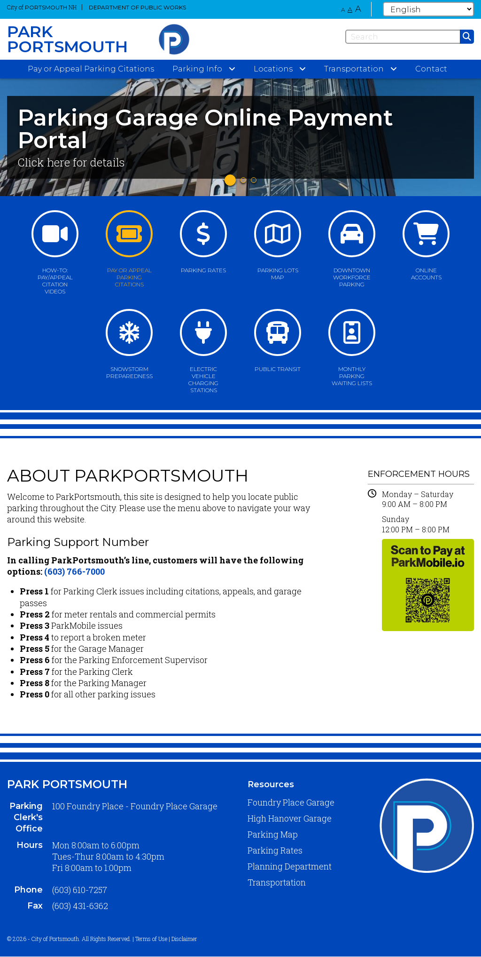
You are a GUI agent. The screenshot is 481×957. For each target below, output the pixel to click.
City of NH (42, 7)
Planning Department (290, 866)
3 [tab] (253, 180)
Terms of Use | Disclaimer (166, 938)
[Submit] (467, 37)
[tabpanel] (240, 137)
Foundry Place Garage (291, 802)
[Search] (409, 37)
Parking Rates (275, 850)
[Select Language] (428, 9)
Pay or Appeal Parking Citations (91, 68)
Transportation (277, 882)
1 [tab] (230, 180)
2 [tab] (243, 180)
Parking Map (273, 834)
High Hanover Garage (290, 818)
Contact (431, 68)
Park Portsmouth (67, 784)
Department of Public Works (137, 7)
